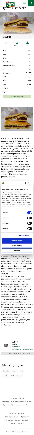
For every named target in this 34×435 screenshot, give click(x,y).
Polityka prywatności (11, 417)
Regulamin (21, 413)
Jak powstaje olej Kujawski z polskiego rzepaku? (17, 401)
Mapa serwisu (25, 417)
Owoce (14, 371)
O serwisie (12, 413)
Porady (17, 420)
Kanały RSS (9, 420)
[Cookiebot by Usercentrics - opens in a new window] (24, 183)
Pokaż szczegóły (24, 235)
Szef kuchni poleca (16, 376)
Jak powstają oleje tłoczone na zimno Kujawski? (17, 405)
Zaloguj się (20, 423)
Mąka (21, 371)
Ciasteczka (6, 371)
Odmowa (17, 250)
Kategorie (25, 420)
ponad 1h (5, 376)
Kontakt (12, 423)
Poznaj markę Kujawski (17, 398)
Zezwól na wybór (17, 245)
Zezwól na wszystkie (17, 240)
